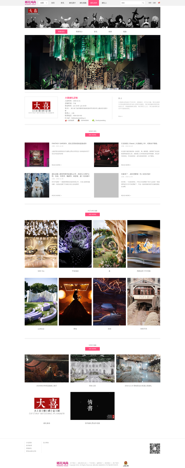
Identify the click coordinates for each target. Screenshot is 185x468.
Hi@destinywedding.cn (78, 118)
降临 (75, 329)
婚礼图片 (72, 3)
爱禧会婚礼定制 (31, 451)
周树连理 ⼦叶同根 (144, 271)
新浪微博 (29, 445)
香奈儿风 (92, 386)
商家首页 (61, 32)
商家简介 (79, 32)
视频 (124, 32)
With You (41, 271)
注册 (154, 3)
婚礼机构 (93, 3)
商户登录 (116, 463)
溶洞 (109, 329)
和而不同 (143, 329)
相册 (110, 32)
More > (120, 116)
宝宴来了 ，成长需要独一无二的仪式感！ (136, 174)
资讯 (62, 3)
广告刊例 (92, 463)
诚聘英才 (100, 463)
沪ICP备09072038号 (111, 465)
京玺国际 (29, 442)
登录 (150, 3)
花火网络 (46, 442)
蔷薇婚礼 (29, 448)
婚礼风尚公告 (82, 463)
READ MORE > (57, 165)
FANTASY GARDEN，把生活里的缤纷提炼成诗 (69, 143)
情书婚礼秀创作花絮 (92, 423)
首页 (53, 3)
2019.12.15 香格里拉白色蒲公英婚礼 (138, 386)
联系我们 (108, 463)
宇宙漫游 (75, 271)
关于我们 (73, 463)
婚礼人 (104, 3)
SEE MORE (92, 135)
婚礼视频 (83, 3)
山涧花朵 (41, 329)
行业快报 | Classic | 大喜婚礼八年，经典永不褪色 (139, 143)
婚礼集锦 (46, 423)
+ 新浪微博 (70, 120)
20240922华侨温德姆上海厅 (46, 386)
